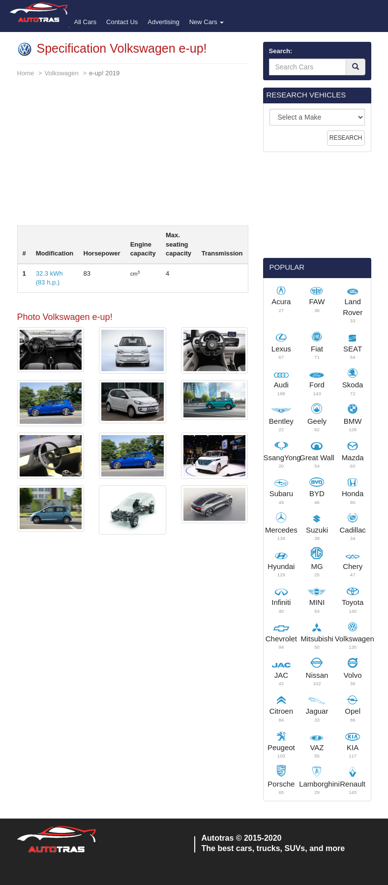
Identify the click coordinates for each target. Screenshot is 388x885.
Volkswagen (61, 73)
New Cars (206, 22)
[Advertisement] (133, 156)
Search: (281, 51)
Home (25, 73)
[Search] (355, 67)
